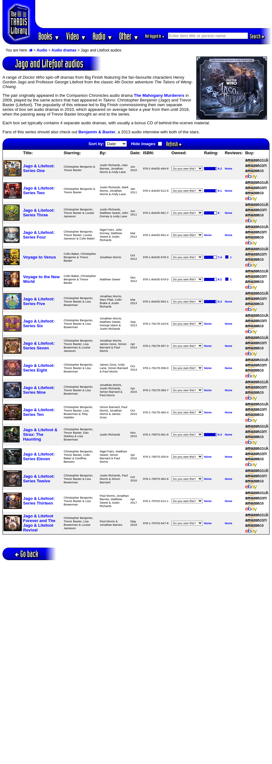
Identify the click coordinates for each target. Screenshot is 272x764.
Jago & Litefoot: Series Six (39, 323)
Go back (26, 554)
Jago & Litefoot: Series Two (39, 190)
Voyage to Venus (39, 257)
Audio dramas (63, 50)
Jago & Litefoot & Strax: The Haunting (40, 434)
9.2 (220, 168)
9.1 (220, 190)
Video (76, 36)
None (228, 168)
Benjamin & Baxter (97, 132)
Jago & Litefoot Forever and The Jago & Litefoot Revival (39, 523)
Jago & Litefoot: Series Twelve (39, 478)
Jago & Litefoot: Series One (39, 168)
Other (129, 36)
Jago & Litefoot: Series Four (39, 234)
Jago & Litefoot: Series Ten (39, 412)
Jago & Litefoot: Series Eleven (39, 456)
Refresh (174, 143)
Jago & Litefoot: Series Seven (39, 345)
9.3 (220, 301)
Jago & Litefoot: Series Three (39, 212)
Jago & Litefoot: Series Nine (39, 390)
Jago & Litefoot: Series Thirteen (39, 500)
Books (49, 36)
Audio (103, 36)
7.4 (220, 257)
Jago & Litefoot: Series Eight (39, 367)
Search (257, 36)
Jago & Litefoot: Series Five (39, 301)
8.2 (220, 279)
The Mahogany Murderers (159, 95)
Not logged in (155, 36)
